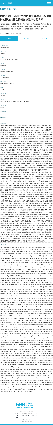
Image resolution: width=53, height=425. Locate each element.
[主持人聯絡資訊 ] (16, 33)
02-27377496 (28, 417)
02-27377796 (21, 417)
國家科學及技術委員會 (28, 411)
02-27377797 (34, 417)
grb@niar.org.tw (28, 421)
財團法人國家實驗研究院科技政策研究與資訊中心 (28, 413)
